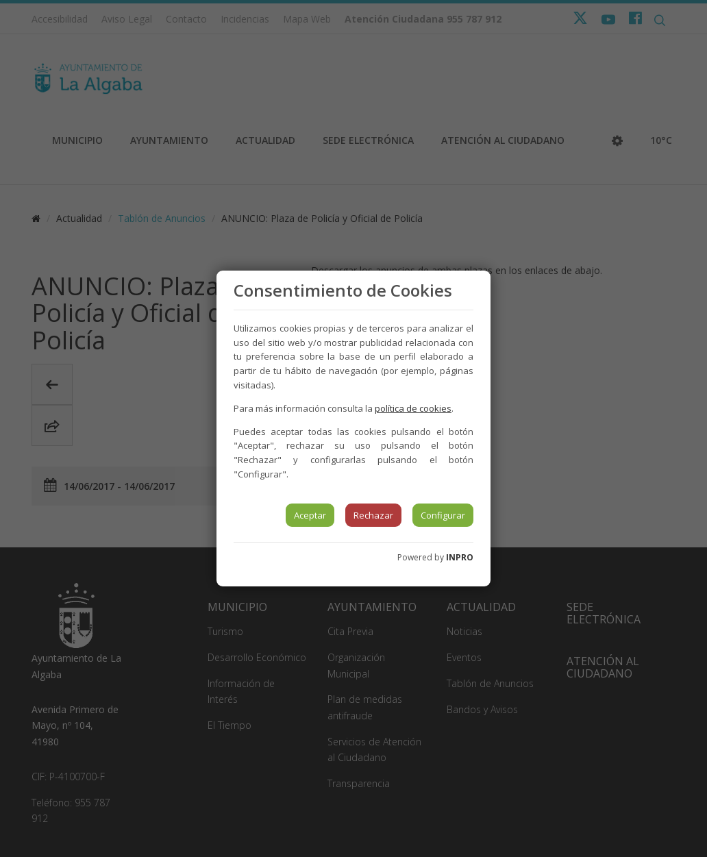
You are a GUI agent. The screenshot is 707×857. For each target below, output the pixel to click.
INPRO (459, 557)
